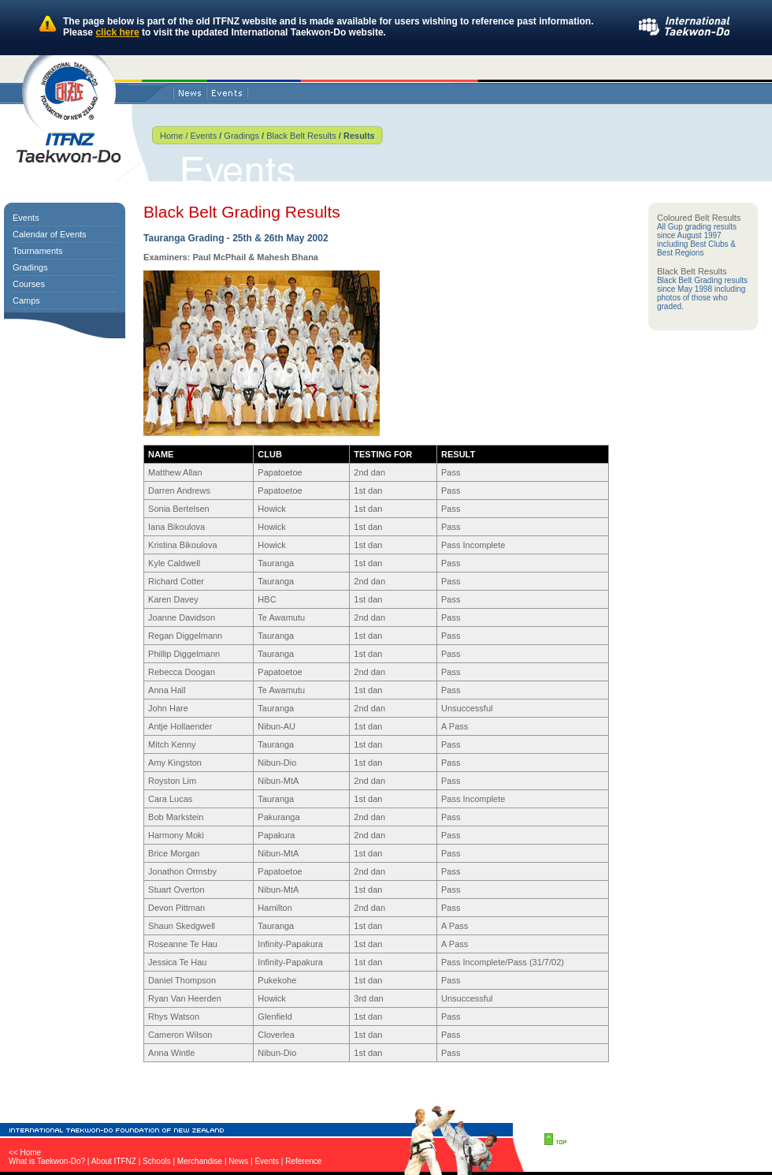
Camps (26, 300)
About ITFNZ (113, 1161)
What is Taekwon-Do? (47, 1161)
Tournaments (38, 251)
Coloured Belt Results (698, 217)
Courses (29, 284)
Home (171, 135)
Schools (157, 1161)
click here (117, 32)
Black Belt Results (301, 135)
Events (202, 135)
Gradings (241, 135)
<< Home (25, 1152)
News (238, 1161)
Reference (303, 1161)
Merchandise (199, 1161)
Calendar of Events (50, 234)
